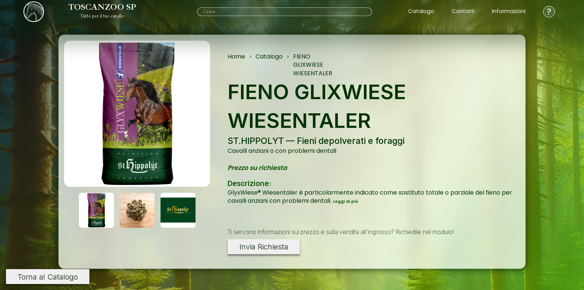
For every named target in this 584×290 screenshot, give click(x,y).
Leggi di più (345, 201)
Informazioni (509, 11)
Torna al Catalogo (48, 276)
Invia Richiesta (263, 246)
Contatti (463, 11)
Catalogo (421, 11)
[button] (96, 210)
